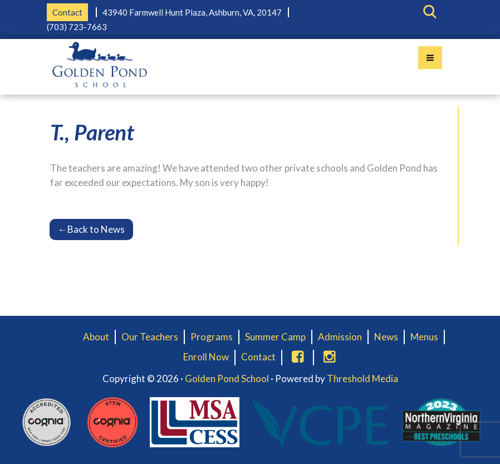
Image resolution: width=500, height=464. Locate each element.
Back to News (91, 229)
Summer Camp (275, 337)
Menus (424, 337)
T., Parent (92, 132)
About (96, 337)
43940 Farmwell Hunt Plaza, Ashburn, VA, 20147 (192, 12)
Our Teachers (149, 337)
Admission (340, 337)
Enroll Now (206, 357)
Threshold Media (362, 378)
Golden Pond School (227, 378)
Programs (211, 337)
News (386, 337)
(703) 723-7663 (77, 27)
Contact (67, 12)
